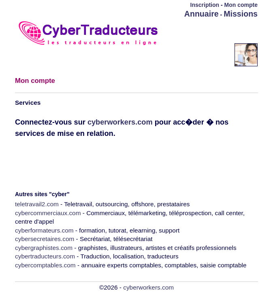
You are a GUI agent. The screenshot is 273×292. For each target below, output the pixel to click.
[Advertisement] (210, 31)
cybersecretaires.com (44, 238)
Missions (241, 13)
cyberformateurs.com (44, 230)
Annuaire (201, 13)
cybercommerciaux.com (48, 212)
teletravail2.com (37, 204)
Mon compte (241, 5)
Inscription (205, 5)
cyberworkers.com (120, 122)
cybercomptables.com (45, 265)
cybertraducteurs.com (45, 256)
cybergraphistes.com (44, 247)
